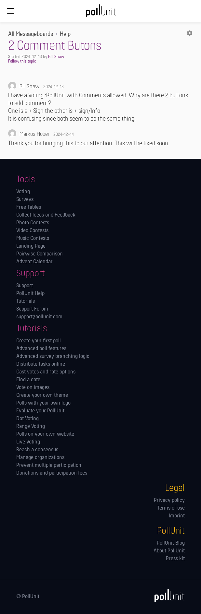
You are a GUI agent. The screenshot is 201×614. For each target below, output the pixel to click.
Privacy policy (169, 500)
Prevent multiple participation (48, 465)
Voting (23, 192)
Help (65, 34)
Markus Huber (34, 134)
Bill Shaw (56, 56)
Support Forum (32, 309)
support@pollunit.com (39, 317)
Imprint (177, 516)
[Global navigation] (10, 11)
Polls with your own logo (43, 403)
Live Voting (28, 442)
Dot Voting (27, 419)
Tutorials (25, 301)
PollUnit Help (30, 294)
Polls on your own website (45, 434)
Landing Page (31, 246)
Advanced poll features (41, 349)
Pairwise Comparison (39, 254)
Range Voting (30, 427)
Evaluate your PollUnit (40, 411)
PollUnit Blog (171, 543)
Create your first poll (38, 341)
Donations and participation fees (51, 473)
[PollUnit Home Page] (100, 13)
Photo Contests (32, 223)
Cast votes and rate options (45, 372)
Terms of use (171, 508)
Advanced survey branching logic (52, 357)
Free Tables (28, 207)
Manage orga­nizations (40, 458)
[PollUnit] (166, 595)
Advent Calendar (34, 262)
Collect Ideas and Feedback (45, 215)
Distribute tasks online (40, 364)
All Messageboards (30, 34)
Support (24, 286)
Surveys (25, 200)
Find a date (28, 380)
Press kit (175, 559)
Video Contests (32, 231)
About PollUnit (169, 551)
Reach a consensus (37, 450)
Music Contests (32, 239)
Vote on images (32, 388)
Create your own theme (42, 395)
